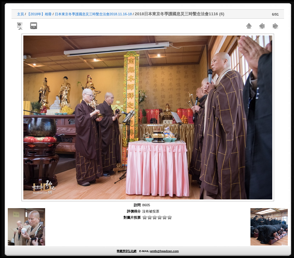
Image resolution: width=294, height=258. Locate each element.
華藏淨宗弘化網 (126, 251)
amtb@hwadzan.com (164, 251)
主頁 (20, 14)
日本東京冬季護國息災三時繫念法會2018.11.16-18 (93, 14)
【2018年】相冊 (39, 14)
